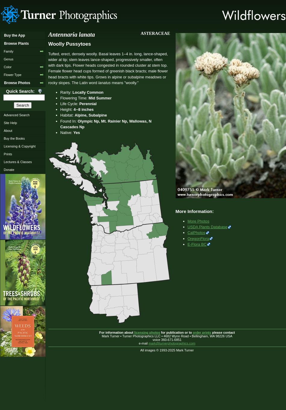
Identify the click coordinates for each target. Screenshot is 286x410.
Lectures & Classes (18, 162)
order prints (202, 332)
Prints (8, 154)
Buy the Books (14, 138)
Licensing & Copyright (19, 146)
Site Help (10, 123)
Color (7, 67)
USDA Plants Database (207, 227)
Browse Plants (16, 43)
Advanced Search (16, 115)
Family (8, 51)
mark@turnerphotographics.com (172, 343)
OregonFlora (198, 238)
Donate (9, 170)
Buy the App (14, 35)
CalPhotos (196, 232)
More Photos (199, 221)
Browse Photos (17, 83)
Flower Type (12, 75)
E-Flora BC (197, 244)
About (8, 130)
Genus (8, 59)
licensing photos (147, 332)
